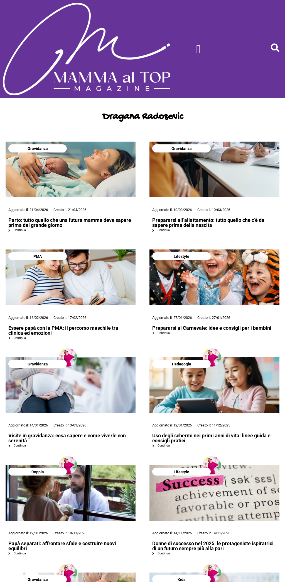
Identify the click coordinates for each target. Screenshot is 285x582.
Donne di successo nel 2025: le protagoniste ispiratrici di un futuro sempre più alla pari (213, 545)
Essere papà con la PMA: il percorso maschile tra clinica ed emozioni (63, 330)
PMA (37, 256)
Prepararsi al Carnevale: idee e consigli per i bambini (211, 328)
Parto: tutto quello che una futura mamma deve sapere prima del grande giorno (69, 222)
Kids (181, 579)
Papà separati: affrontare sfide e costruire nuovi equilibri (62, 545)
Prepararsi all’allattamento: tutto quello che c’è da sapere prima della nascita (208, 222)
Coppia (37, 472)
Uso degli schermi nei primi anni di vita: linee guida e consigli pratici (211, 438)
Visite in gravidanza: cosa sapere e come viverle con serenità (67, 438)
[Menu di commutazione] (198, 49)
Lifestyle (181, 256)
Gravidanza (38, 148)
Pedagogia (181, 364)
